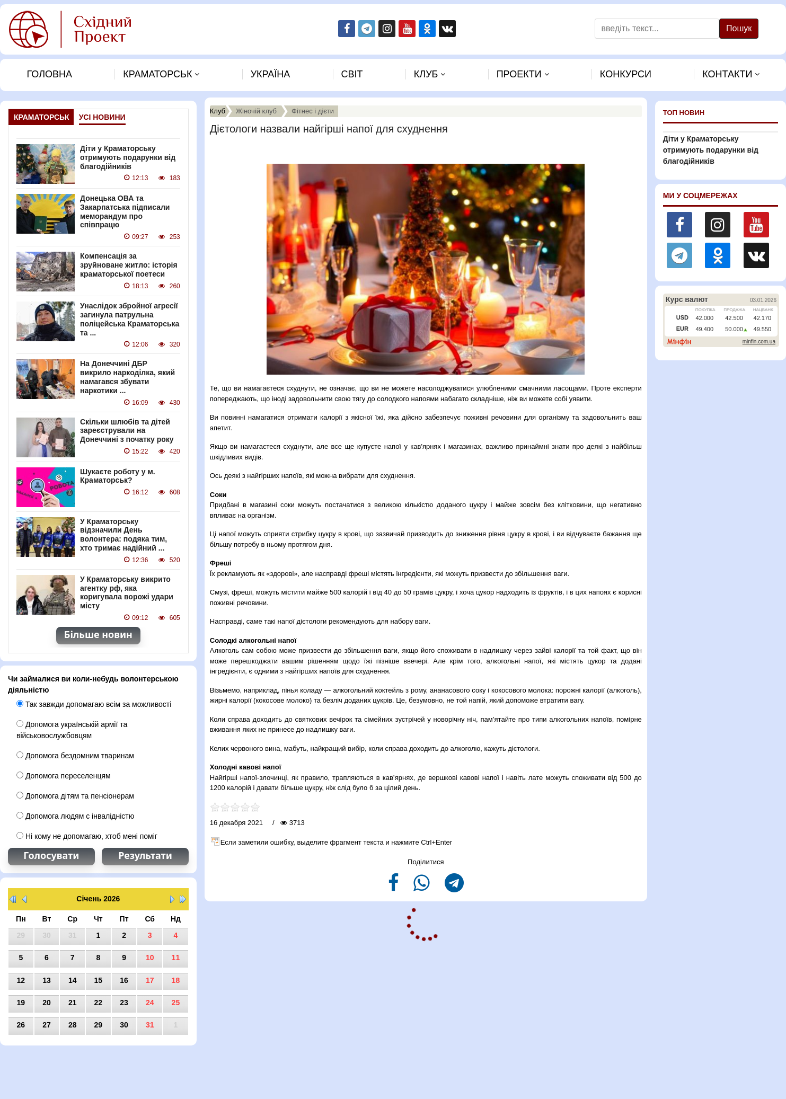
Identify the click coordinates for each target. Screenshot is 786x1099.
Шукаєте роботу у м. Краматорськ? (117, 476)
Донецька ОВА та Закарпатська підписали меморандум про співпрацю (125, 211)
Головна (49, 74)
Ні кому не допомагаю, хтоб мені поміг (86, 836)
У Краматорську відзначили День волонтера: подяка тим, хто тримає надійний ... (123, 534)
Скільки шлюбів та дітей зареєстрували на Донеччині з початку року (127, 431)
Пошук (739, 28)
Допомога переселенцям (63, 776)
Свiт (352, 74)
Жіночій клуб (256, 111)
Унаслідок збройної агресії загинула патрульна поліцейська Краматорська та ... (129, 319)
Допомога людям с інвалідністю (75, 816)
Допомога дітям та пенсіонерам (75, 796)
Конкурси (625, 74)
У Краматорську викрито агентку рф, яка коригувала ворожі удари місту (126, 592)
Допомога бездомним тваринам (75, 755)
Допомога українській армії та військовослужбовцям (71, 730)
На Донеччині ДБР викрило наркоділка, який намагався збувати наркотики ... (127, 376)
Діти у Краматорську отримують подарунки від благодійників (127, 157)
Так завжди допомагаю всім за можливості (93, 704)
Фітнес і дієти (313, 111)
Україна (270, 74)
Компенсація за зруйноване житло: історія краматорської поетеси (129, 265)
